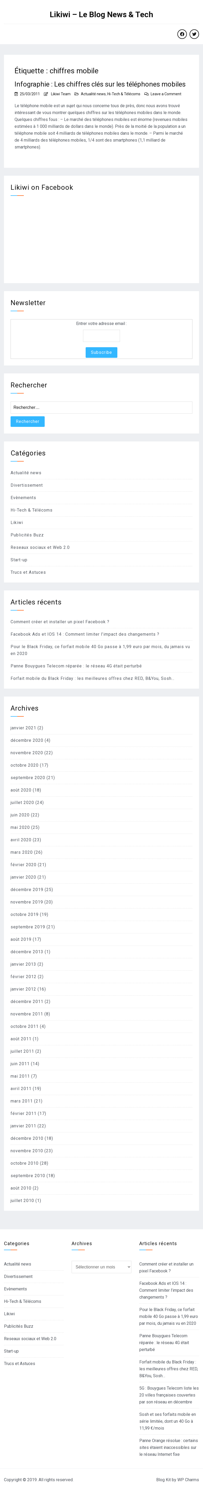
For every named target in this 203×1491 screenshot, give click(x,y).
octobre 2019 (25, 914)
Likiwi (17, 522)
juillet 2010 (22, 1200)
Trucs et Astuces (28, 572)
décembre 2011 (27, 1001)
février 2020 (23, 864)
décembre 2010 (27, 1138)
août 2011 (21, 1038)
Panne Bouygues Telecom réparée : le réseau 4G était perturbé (76, 665)
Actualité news (93, 94)
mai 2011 (20, 1076)
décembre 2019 (27, 889)
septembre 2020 (28, 777)
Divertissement (27, 485)
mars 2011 (22, 1101)
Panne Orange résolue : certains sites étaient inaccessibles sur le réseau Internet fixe (168, 1447)
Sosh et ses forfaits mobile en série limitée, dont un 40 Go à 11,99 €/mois (167, 1421)
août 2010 (21, 1188)
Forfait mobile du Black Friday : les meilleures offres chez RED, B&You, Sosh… (92, 678)
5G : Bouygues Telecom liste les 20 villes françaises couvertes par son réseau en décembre (169, 1395)
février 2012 (23, 976)
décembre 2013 (27, 951)
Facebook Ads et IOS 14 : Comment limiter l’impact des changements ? (85, 634)
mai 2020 (20, 827)
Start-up (19, 559)
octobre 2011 (25, 1026)
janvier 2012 (23, 989)
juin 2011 (20, 1063)
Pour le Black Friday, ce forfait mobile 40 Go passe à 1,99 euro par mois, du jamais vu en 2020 (168, 1316)
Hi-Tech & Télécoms (123, 94)
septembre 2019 (28, 926)
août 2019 (21, 939)
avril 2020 (21, 839)
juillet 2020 (22, 802)
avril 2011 (21, 1088)
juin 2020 (20, 814)
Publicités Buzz (27, 534)
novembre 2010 (27, 1150)
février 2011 (23, 1113)
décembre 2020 (27, 740)
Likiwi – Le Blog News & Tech (101, 15)
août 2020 (21, 790)
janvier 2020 (23, 877)
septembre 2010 (28, 1175)
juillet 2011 (22, 1051)
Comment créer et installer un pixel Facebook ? (60, 621)
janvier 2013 (23, 964)
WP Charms (188, 1479)
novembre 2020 (27, 752)
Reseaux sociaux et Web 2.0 (40, 547)
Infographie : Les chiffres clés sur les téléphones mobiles (100, 84)
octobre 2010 (25, 1163)
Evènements (23, 497)
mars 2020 (22, 852)
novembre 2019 (27, 902)
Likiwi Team (61, 94)
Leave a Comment (166, 94)
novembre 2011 (27, 1013)
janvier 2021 (23, 727)
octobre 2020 (25, 765)
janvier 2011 (23, 1125)
